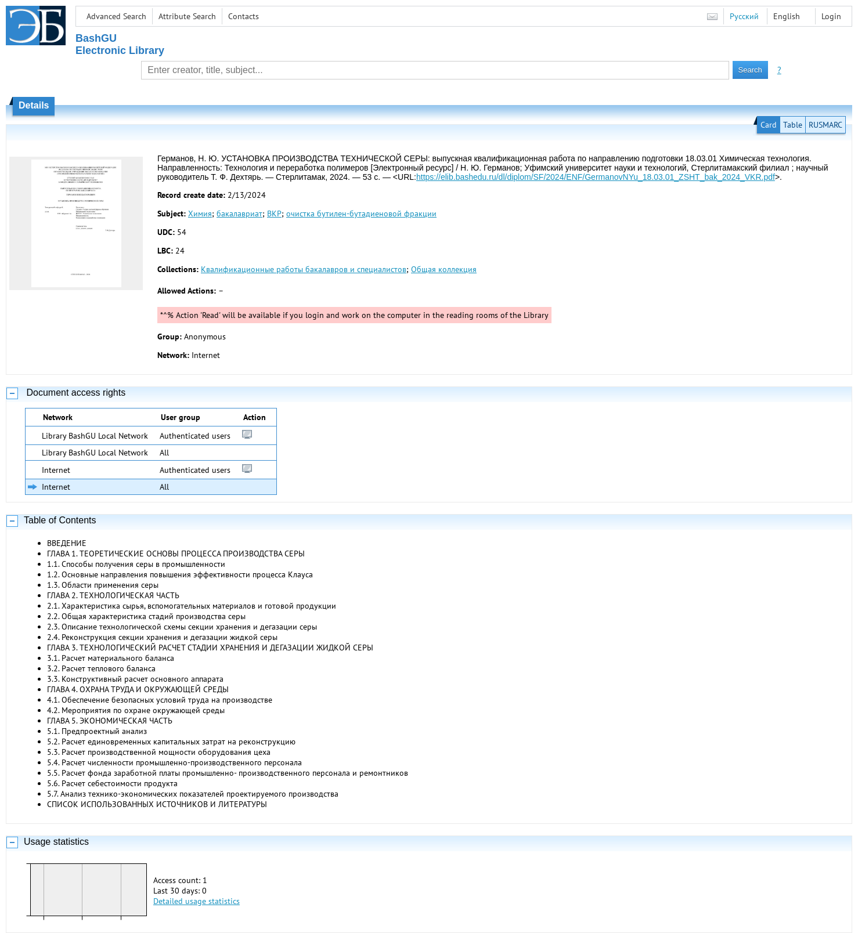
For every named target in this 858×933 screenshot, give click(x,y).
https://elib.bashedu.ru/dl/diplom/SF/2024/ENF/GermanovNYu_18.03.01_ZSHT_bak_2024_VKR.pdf (595, 177)
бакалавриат (239, 213)
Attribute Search (187, 16)
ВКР (274, 213)
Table (792, 125)
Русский (744, 16)
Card (768, 125)
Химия (200, 213)
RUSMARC (825, 125)
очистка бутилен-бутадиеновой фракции (361, 213)
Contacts (243, 16)
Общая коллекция (444, 269)
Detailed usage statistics (196, 901)
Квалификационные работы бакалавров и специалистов (303, 269)
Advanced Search (116, 16)
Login (831, 16)
